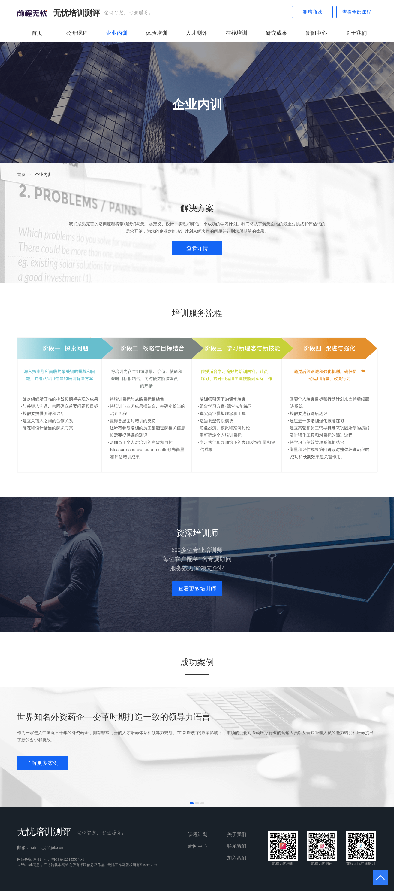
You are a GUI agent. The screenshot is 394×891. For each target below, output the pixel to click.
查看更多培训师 (197, 589)
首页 (37, 33)
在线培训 (236, 33)
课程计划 (197, 834)
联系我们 (236, 846)
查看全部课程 (356, 11)
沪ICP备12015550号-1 (67, 859)
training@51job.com (47, 847)
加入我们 (236, 857)
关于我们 (356, 33)
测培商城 (312, 11)
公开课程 (77, 33)
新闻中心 (316, 33)
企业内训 (117, 33)
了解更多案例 (42, 763)
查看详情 (197, 248)
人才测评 (196, 33)
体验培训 (156, 33)
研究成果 (276, 33)
